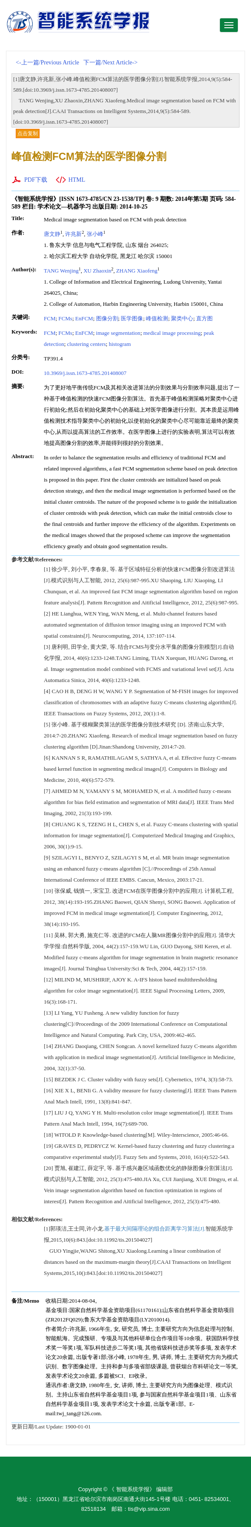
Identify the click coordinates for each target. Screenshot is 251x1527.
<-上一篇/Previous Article (47, 62)
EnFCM (84, 318)
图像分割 (107, 318)
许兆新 (73, 234)
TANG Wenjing (61, 270)
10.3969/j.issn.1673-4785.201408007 (85, 373)
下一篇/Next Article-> (110, 62)
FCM (49, 318)
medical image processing (172, 333)
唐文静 (52, 234)
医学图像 (132, 318)
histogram (120, 344)
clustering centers (86, 344)
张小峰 (95, 234)
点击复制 (27, 133)
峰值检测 (157, 318)
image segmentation (118, 333)
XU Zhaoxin (97, 270)
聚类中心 (182, 318)
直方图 (204, 318)
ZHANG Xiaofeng (136, 270)
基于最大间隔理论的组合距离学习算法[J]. (154, 1228)
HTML (77, 180)
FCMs (65, 318)
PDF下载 (35, 180)
